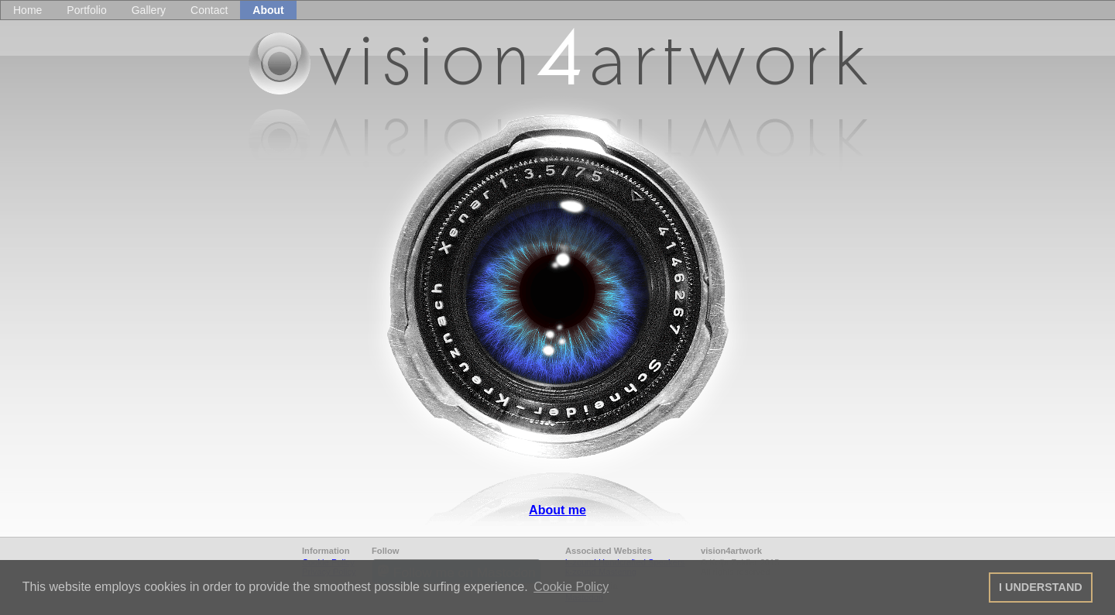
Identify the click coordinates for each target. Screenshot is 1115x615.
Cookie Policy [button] (571, 586)
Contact (209, 10)
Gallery (149, 10)
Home (27, 10)
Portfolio (86, 10)
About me (557, 510)
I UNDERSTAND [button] (1040, 587)
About (267, 10)
